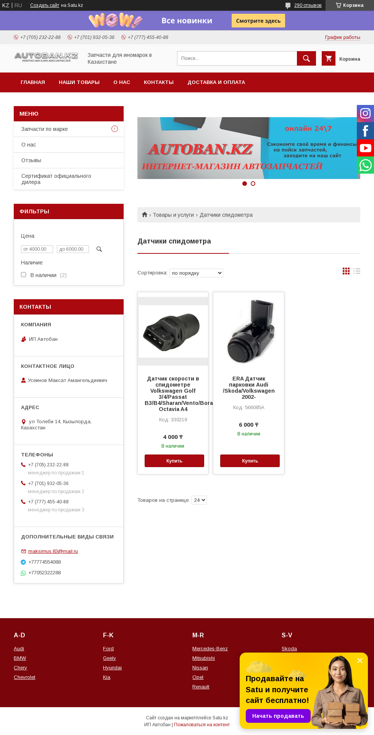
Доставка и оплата (216, 82)
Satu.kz (220, 717)
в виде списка (356, 273)
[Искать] (306, 58)
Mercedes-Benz (210, 648)
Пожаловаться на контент (202, 724)
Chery (20, 668)
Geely (109, 658)
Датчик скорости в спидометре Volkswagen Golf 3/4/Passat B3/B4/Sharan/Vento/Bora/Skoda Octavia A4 (173, 394)
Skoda (289, 648)
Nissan (200, 668)
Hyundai (112, 668)
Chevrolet (24, 677)
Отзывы (31, 160)
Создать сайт (44, 5)
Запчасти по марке (44, 129)
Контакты (159, 82)
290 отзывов (308, 5)
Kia (106, 677)
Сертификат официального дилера (56, 179)
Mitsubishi (203, 658)
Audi (19, 648)
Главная (33, 82)
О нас (121, 82)
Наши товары (79, 82)
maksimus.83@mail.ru (53, 551)
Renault (200, 687)
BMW (20, 658)
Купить (174, 461)
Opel (197, 677)
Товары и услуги (173, 215)
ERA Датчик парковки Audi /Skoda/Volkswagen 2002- (249, 388)
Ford (108, 648)
